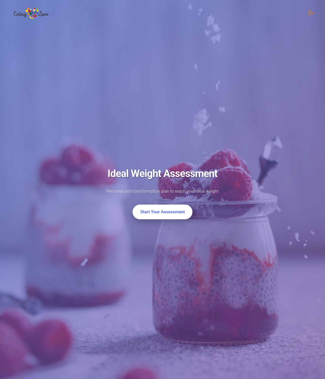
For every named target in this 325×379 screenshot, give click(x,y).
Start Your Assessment (162, 211)
